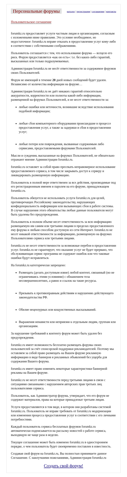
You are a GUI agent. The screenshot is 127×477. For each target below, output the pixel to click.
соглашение (98, 11)
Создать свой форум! (63, 465)
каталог (71, 11)
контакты (111, 11)
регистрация (83, 11)
